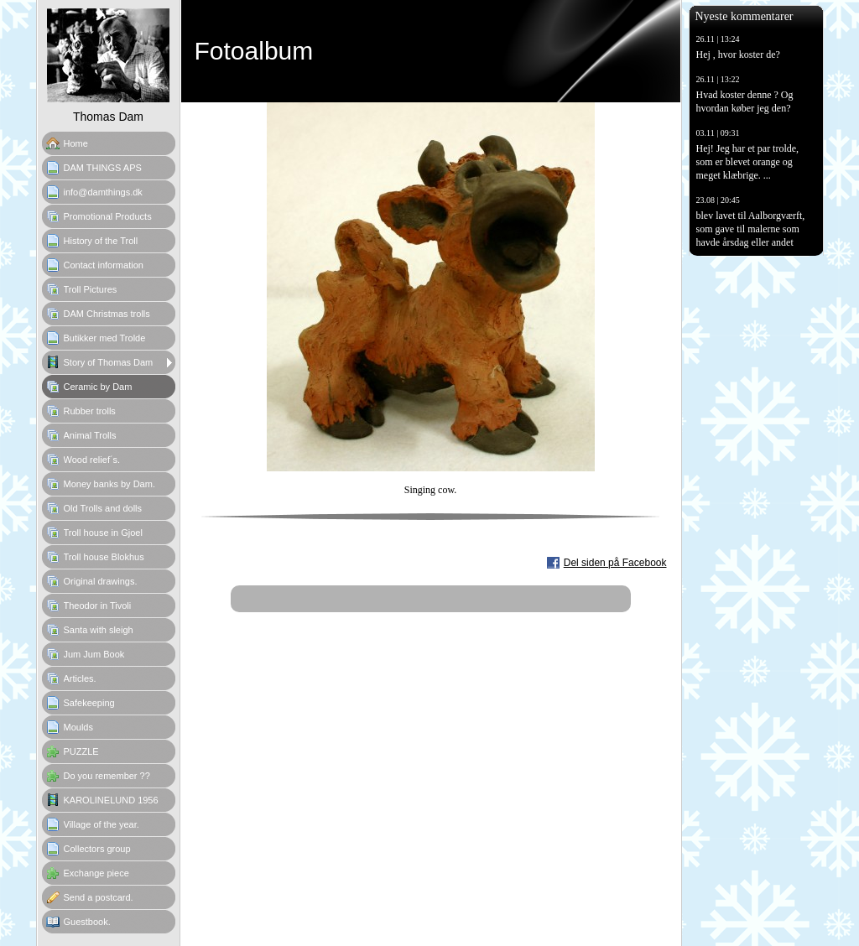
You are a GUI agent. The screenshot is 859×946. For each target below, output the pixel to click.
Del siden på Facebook (615, 563)
